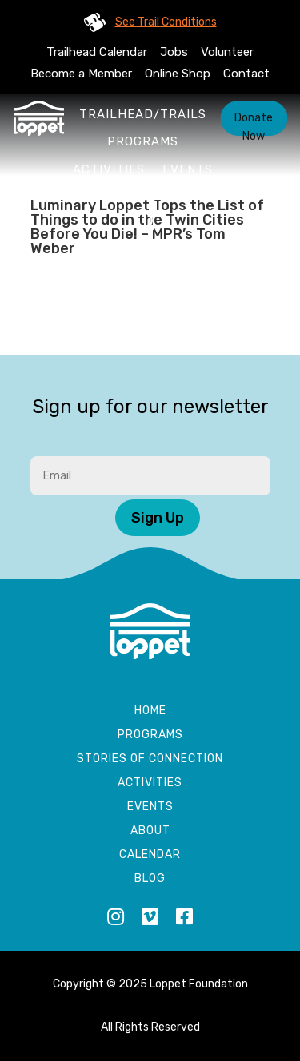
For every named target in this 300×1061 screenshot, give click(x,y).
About (143, 197)
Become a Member (81, 73)
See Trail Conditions (166, 22)
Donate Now (253, 123)
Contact (246, 73)
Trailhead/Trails (142, 114)
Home (150, 711)
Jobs (174, 52)
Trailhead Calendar (96, 52)
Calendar (150, 855)
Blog (150, 879)
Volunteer (227, 52)
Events (187, 169)
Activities (109, 169)
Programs (142, 141)
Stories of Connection (150, 759)
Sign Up (157, 518)
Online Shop (177, 73)
